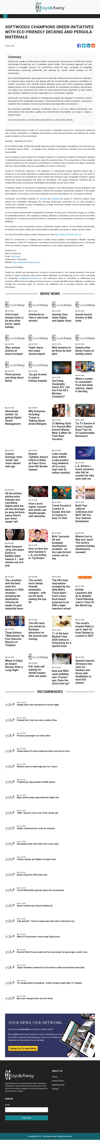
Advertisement (58, 1085)
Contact (55, 1089)
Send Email (15, 256)
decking (43, 199)
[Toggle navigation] (5, 16)
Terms (54, 1077)
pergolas (55, 199)
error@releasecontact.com (30, 278)
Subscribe (26, 1118)
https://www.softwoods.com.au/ (68, 234)
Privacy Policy (58, 1081)
